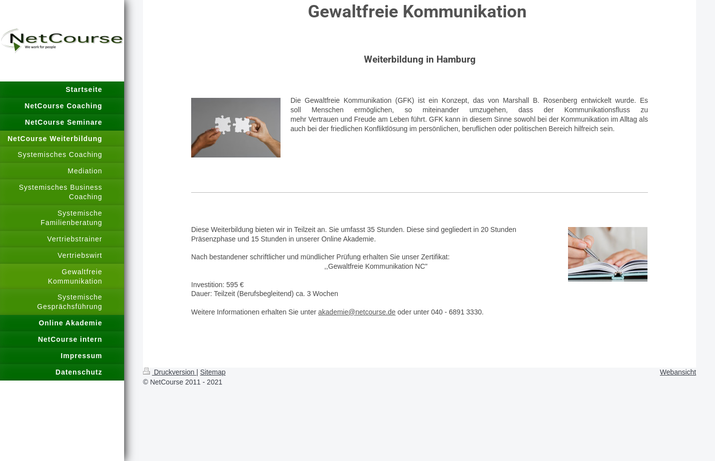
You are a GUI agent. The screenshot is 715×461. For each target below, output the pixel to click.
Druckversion (169, 372)
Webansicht (678, 372)
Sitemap (212, 372)
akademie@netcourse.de (357, 312)
